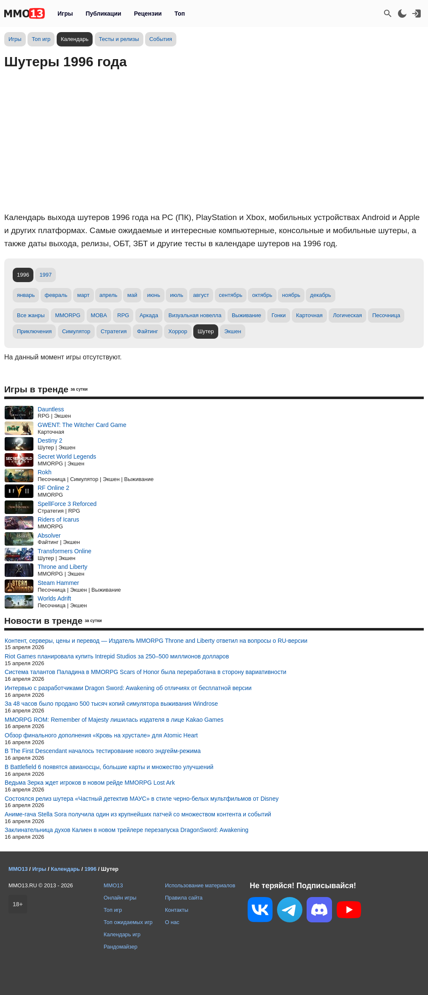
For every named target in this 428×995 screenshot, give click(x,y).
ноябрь (291, 295)
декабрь (320, 295)
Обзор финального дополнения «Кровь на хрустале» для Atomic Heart (101, 735)
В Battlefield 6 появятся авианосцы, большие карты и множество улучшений (109, 767)
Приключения (34, 331)
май (132, 295)
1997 (45, 275)
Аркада (149, 315)
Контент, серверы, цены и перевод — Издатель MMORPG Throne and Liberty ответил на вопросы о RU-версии (156, 640)
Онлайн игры (120, 897)
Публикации (103, 13)
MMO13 (113, 885)
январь (26, 295)
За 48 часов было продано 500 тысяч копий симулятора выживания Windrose (111, 703)
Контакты (176, 910)
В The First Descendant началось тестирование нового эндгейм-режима (102, 751)
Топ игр (41, 39)
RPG (123, 315)
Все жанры (31, 315)
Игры (65, 13)
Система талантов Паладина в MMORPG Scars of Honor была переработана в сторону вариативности (145, 672)
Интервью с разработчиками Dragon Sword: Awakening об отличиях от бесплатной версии (128, 688)
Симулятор (76, 331)
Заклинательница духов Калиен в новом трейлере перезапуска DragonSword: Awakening (126, 829)
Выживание (246, 315)
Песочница (386, 315)
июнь (153, 295)
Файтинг (147, 331)
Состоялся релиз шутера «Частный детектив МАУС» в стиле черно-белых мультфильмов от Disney (142, 798)
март (83, 295)
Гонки (279, 315)
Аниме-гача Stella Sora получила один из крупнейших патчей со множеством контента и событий (138, 814)
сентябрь (230, 295)
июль (176, 295)
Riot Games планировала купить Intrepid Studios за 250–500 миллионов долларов (117, 656)
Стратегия (114, 331)
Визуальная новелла (194, 315)
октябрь (262, 295)
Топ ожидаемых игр (128, 922)
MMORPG (67, 315)
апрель (108, 295)
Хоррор (177, 331)
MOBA (99, 315)
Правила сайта (184, 897)
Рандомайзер (120, 946)
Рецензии (148, 13)
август (201, 295)
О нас (172, 922)
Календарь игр (122, 934)
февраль (56, 295)
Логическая (347, 315)
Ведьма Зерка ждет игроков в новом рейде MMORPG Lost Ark (90, 782)
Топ (179, 13)
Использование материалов (200, 885)
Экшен (232, 331)
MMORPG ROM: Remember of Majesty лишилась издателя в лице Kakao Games (114, 719)
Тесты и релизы (119, 39)
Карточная (309, 315)
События (160, 39)
